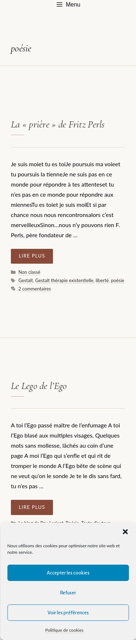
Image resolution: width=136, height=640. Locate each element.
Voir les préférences (68, 612)
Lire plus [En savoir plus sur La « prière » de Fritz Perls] (32, 256)
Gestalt (25, 280)
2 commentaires (34, 289)
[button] (125, 531)
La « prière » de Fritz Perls (58, 124)
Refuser (68, 592)
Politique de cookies (64, 630)
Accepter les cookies (68, 573)
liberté (102, 280)
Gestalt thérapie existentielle (64, 280)
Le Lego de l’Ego (39, 386)
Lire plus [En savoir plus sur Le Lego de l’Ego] (32, 507)
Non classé (29, 272)
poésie (117, 280)
